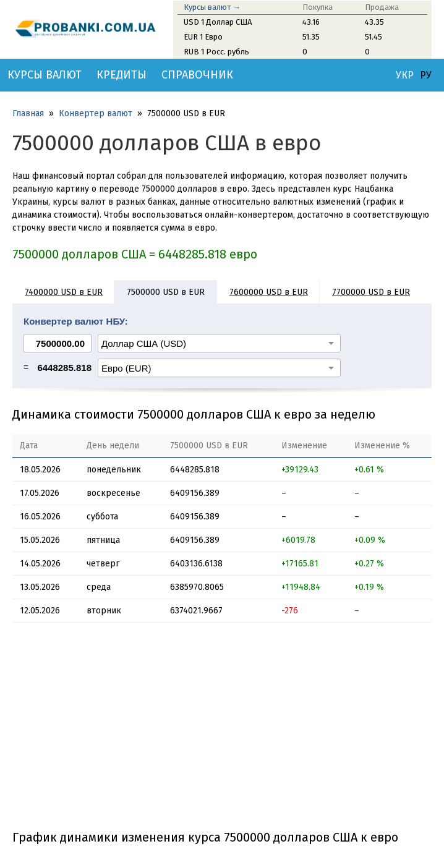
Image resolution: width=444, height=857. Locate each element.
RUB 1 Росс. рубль (216, 51)
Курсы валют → (212, 7)
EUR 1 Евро (203, 36)
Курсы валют (44, 75)
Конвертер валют (95, 113)
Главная (28, 113)
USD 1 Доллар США (218, 22)
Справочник (197, 75)
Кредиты (121, 75)
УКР (405, 75)
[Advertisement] (222, 730)
